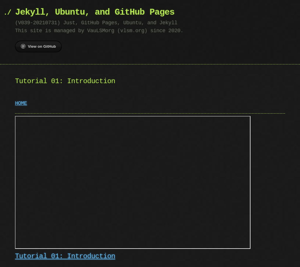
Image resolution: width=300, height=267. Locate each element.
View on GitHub (38, 46)
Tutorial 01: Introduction (65, 256)
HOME (21, 103)
